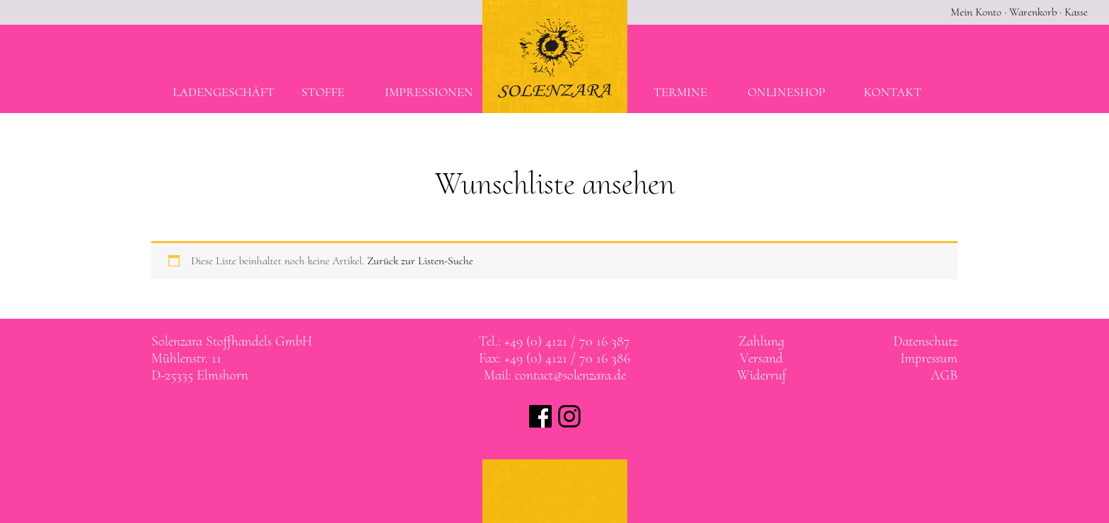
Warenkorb (1033, 12)
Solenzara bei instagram (569, 416)
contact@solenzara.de (570, 375)
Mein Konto (976, 12)
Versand (761, 358)
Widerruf (761, 375)
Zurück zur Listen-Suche (420, 261)
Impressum (929, 358)
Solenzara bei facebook (540, 416)
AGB (944, 375)
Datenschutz (925, 341)
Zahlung (761, 341)
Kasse (1076, 12)
